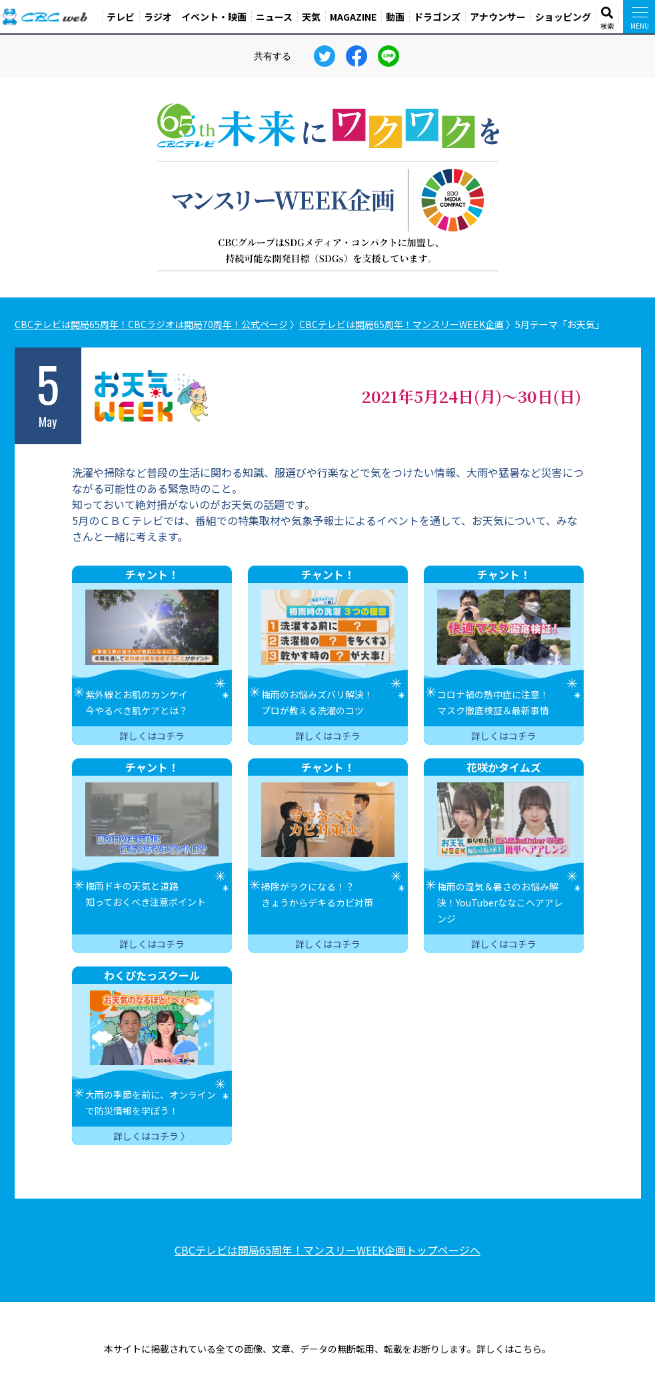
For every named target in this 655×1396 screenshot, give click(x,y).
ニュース (274, 16)
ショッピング (563, 16)
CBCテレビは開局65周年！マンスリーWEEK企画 (401, 324)
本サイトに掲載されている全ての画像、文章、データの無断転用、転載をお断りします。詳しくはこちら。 (327, 1348)
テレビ (121, 16)
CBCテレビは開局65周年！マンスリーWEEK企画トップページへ (327, 1250)
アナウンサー (498, 16)
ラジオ (158, 16)
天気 (311, 16)
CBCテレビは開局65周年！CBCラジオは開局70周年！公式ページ (151, 324)
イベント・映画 (214, 16)
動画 (395, 16)
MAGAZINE (353, 16)
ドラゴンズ (437, 16)
